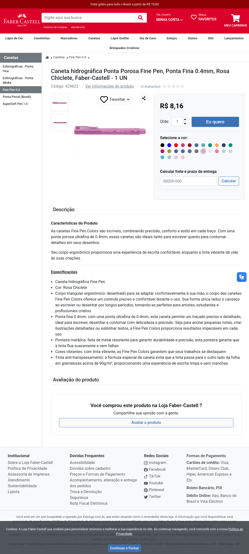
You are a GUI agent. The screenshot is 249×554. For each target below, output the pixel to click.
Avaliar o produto (146, 422)
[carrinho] (235, 21)
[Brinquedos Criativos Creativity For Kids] (124, 48)
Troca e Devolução (86, 491)
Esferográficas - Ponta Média (18, 80)
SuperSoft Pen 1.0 (15, 104)
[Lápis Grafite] (120, 38)
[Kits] (211, 38)
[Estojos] (171, 38)
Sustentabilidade (22, 485)
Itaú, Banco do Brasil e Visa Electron (212, 498)
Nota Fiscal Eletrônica (88, 502)
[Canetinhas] (42, 38)
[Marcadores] (69, 38)
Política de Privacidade (27, 467)
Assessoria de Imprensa (28, 473)
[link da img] (21, 21)
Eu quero (215, 121)
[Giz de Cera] (147, 38)
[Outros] (192, 38)
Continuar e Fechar (124, 548)
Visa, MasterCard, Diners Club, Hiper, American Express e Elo (209, 471)
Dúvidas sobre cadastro (90, 467)
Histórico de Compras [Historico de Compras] (55, 27)
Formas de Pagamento (206, 455)
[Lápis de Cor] (14, 38)
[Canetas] (94, 38)
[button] (60, 102)
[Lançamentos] (234, 38)
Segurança (79, 497)
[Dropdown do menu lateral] (21, 58)
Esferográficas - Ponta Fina (18, 69)
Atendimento (78, 27)
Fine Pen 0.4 (11, 90)
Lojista (13, 491)
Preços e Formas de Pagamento (97, 473)
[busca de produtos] (88, 18)
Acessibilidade (82, 462)
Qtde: (164, 121)
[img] (140, 18)
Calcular (229, 180)
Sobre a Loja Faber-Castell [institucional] (30, 462)
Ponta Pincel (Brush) (17, 97)
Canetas (59, 57)
